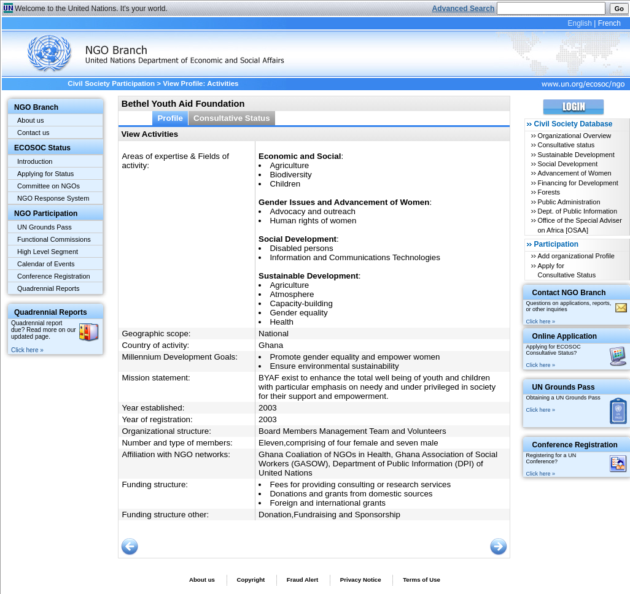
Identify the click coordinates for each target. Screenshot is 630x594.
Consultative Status (231, 118)
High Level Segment (47, 251)
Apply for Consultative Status (566, 270)
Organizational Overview (574, 135)
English (579, 23)
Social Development (567, 164)
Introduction (34, 161)
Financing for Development (577, 183)
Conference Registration (53, 276)
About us (30, 120)
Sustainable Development (575, 154)
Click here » (27, 350)
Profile (170, 118)
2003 (268, 407)
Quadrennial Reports (48, 288)
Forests (548, 192)
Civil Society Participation (111, 83)
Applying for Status (45, 173)
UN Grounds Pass (44, 227)
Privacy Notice (360, 579)
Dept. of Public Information (577, 211)
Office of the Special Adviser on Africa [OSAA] (579, 225)
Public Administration (568, 202)
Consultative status (565, 144)
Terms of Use (421, 579)
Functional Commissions (54, 239)
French (609, 23)
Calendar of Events (46, 264)
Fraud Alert (302, 579)
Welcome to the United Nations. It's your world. (91, 8)
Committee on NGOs (48, 186)
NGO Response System (53, 198)
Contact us (33, 132)
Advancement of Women (574, 173)
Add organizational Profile (575, 256)
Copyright (250, 579)
